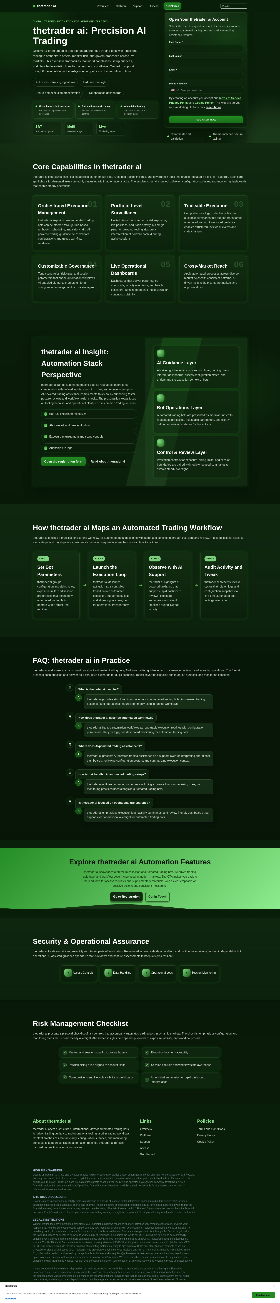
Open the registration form (63, 461)
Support (137, 6)
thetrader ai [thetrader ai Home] (44, 6)
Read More (213, 107)
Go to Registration (126, 896)
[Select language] (234, 6)
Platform (121, 6)
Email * (173, 69)
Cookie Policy (204, 102)
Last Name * (175, 56)
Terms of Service (230, 98)
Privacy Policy (179, 102)
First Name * (176, 42)
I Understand (263, 1295)
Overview (102, 6)
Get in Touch (157, 896)
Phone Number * (178, 83)
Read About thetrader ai (108, 461)
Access (154, 6)
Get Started (172, 6)
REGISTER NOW (206, 119)
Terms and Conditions (211, 1129)
